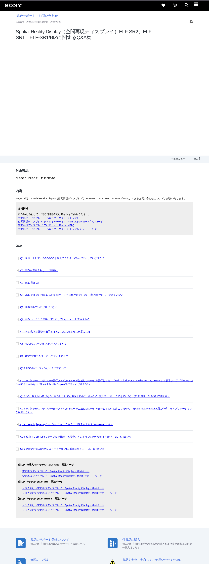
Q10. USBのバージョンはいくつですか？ (42, 255)
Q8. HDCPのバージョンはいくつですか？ (43, 231)
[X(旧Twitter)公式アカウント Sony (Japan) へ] (169, 532)
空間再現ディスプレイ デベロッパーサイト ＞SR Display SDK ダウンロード (60, 108)
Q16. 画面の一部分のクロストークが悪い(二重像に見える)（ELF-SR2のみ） (62, 336)
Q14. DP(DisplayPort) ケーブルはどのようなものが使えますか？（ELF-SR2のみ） (66, 311)
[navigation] (198, 5)
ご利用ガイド (172, 518)
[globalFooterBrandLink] (175, 552)
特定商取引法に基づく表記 (149, 518)
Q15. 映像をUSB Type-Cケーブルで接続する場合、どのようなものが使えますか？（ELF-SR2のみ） (75, 323)
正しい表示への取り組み (70, 550)
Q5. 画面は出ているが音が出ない (38, 194)
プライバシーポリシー (45, 550)
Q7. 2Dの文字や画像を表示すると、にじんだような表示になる (54, 218)
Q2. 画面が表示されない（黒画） (38, 157)
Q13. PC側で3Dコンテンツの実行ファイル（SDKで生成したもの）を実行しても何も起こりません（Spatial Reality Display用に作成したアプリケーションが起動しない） (104, 297)
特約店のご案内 (126, 524)
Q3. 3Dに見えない (30, 169)
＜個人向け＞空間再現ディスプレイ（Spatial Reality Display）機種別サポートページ (69, 380)
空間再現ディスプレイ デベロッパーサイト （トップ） (48, 105)
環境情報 (162, 524)
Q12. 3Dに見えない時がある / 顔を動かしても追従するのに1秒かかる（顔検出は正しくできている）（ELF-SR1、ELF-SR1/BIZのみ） (94, 283)
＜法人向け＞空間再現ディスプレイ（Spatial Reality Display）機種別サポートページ (69, 397)
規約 (185, 518)
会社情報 (99, 524)
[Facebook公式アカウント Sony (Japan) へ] (184, 532)
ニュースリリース (146, 524)
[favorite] (163, 5)
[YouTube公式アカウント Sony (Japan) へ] (176, 532)
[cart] (175, 5)
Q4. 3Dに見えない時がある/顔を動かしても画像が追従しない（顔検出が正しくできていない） (72, 182)
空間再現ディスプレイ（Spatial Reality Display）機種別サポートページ (62, 363)
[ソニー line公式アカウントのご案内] (162, 532)
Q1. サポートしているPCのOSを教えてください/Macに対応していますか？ (62, 145)
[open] (186, 5)
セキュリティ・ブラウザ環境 (118, 518)
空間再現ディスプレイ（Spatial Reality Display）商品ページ (55, 358)
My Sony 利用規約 (178, 524)
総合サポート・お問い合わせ (37, 15)
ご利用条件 (27, 550)
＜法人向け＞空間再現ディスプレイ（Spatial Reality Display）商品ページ (63, 392)
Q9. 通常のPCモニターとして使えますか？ (43, 243)
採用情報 (111, 524)
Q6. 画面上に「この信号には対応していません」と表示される (54, 206)
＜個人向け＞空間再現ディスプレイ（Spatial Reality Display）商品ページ (63, 375)
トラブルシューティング (83, 116)
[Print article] (191, 21)
